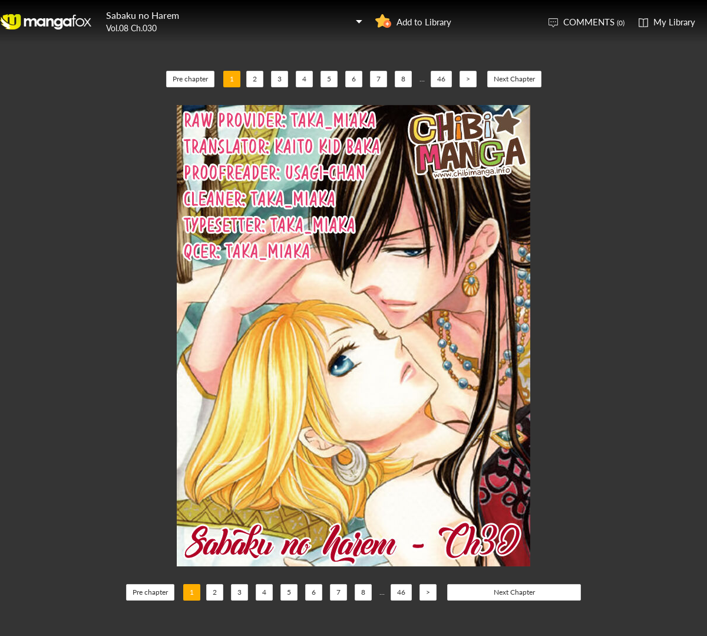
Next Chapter (514, 78)
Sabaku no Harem (142, 15)
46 (441, 78)
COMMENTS (594, 22)
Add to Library (424, 22)
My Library (674, 22)
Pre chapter (190, 78)
